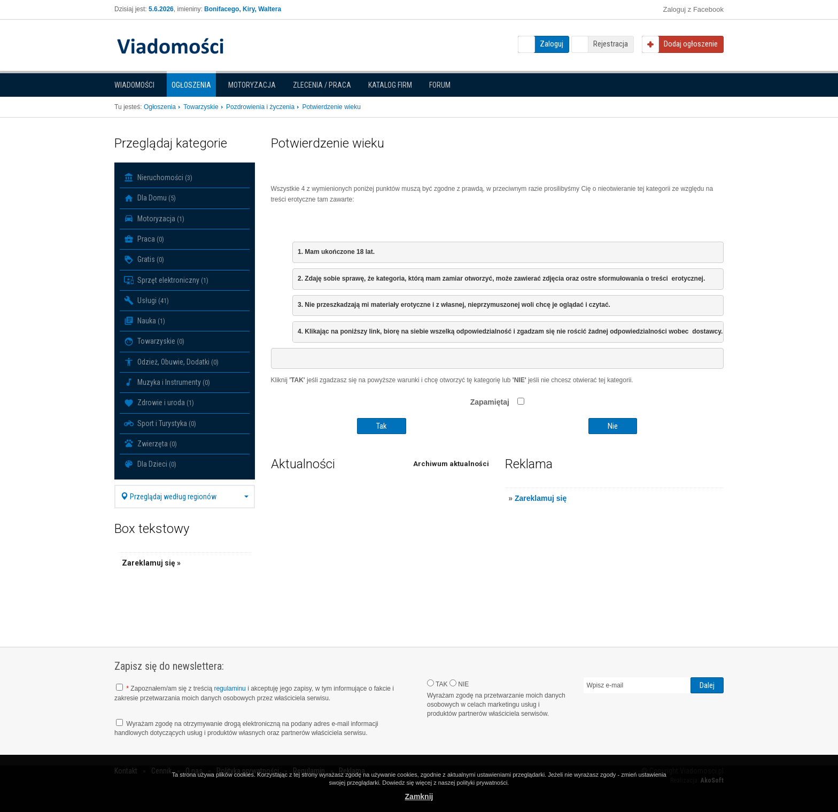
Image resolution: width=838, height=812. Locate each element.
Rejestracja (610, 44)
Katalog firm (390, 85)
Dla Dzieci (150, 464)
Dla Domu (150, 198)
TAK (437, 683)
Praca (144, 239)
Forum (440, 85)
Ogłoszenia (191, 85)
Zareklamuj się (541, 498)
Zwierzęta (150, 443)
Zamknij (419, 796)
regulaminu (229, 688)
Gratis (144, 260)
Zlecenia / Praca (322, 85)
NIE (459, 683)
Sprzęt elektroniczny (166, 280)
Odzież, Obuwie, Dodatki (171, 362)
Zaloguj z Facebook (693, 9)
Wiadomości (134, 85)
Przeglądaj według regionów (185, 496)
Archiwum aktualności (451, 464)
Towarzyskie (154, 341)
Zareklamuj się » (151, 563)
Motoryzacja (252, 85)
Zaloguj (551, 44)
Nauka (144, 321)
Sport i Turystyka (160, 423)
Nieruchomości (158, 177)
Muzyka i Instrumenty (167, 382)
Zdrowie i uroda (159, 403)
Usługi (146, 300)
